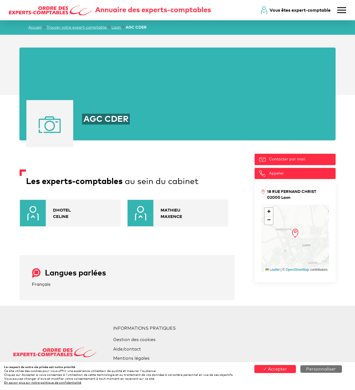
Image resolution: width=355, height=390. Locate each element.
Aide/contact (127, 349)
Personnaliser (321, 369)
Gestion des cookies (134, 339)
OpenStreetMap (297, 270)
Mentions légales (131, 358)
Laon (116, 27)
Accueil (35, 27)
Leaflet (272, 270)
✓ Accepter (275, 369)
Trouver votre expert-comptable (77, 27)
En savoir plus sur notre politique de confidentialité (42, 382)
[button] (295, 233)
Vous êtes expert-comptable (300, 10)
